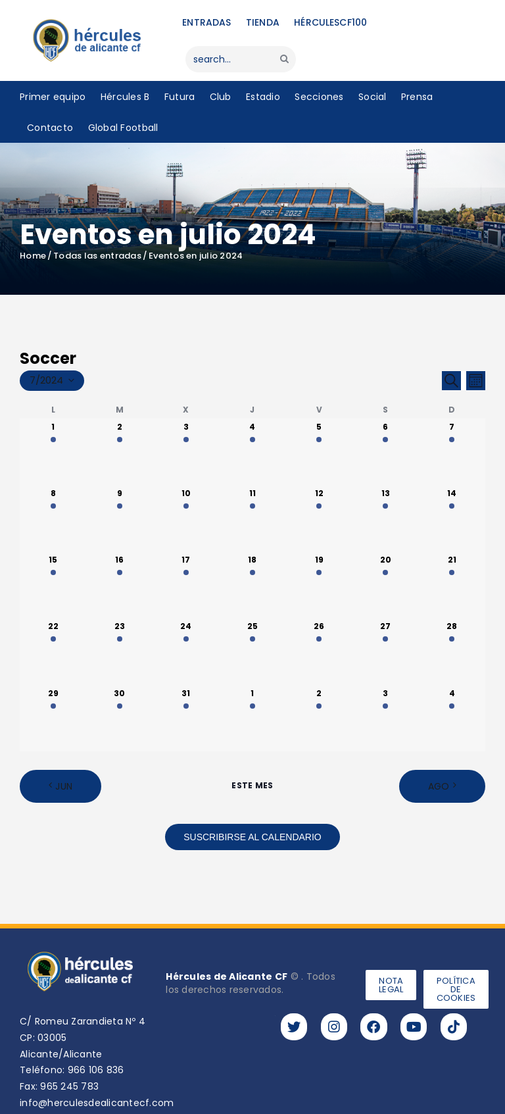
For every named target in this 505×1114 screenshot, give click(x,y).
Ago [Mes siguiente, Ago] (439, 786)
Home (33, 256)
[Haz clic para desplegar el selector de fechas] (52, 381)
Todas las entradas (97, 255)
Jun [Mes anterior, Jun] (63, 786)
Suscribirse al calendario (252, 837)
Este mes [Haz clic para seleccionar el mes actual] (252, 785)
